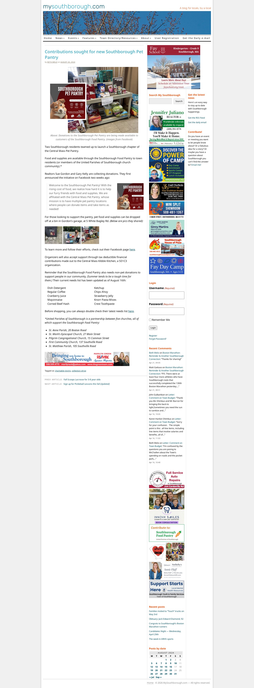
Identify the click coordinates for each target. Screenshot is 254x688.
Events (72, 38)
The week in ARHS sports (161, 638)
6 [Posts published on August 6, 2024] (156, 663)
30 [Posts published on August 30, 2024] (171, 673)
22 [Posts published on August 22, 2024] (166, 670)
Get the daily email (197, 122)
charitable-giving (63, 370)
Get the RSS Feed (196, 117)
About (145, 38)
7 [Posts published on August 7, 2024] (161, 663)
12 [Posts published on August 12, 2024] (151, 666)
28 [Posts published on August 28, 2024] (161, 673)
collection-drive (79, 370)
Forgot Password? (157, 338)
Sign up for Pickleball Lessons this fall (87, 383)
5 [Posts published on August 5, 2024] (151, 663)
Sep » (159, 677)
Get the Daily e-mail (196, 38)
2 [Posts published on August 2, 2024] (170, 659)
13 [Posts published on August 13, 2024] (156, 666)
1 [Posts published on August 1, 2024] (166, 659)
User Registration (167, 38)
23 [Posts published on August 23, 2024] (171, 670)
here (132, 249)
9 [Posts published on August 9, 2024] (170, 663)
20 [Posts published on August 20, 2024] (156, 670)
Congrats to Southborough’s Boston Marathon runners (166, 625)
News (59, 38)
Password (161, 304)
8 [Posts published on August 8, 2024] (166, 663)
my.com (74, 6)
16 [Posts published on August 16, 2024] (171, 666)
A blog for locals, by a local (195, 8)
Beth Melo (52, 62)
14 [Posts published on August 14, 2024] (161, 666)
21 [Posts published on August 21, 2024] (161, 670)
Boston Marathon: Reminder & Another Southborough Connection (166, 356)
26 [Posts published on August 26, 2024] (151, 673)
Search (179, 101)
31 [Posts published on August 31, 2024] (175, 673)
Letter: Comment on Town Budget (162, 396)
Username (162, 288)
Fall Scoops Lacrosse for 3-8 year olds (82, 379)
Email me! (196, 164)
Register (153, 335)
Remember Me (161, 319)
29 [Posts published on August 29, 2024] (166, 673)
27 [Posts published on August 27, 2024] (156, 673)
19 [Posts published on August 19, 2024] (151, 670)
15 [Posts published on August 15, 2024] (166, 666)
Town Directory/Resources (118, 38)
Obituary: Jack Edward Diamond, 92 (166, 618)
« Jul (151, 677)
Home (48, 38)
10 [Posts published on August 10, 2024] (175, 663)
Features (89, 38)
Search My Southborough (164, 95)
